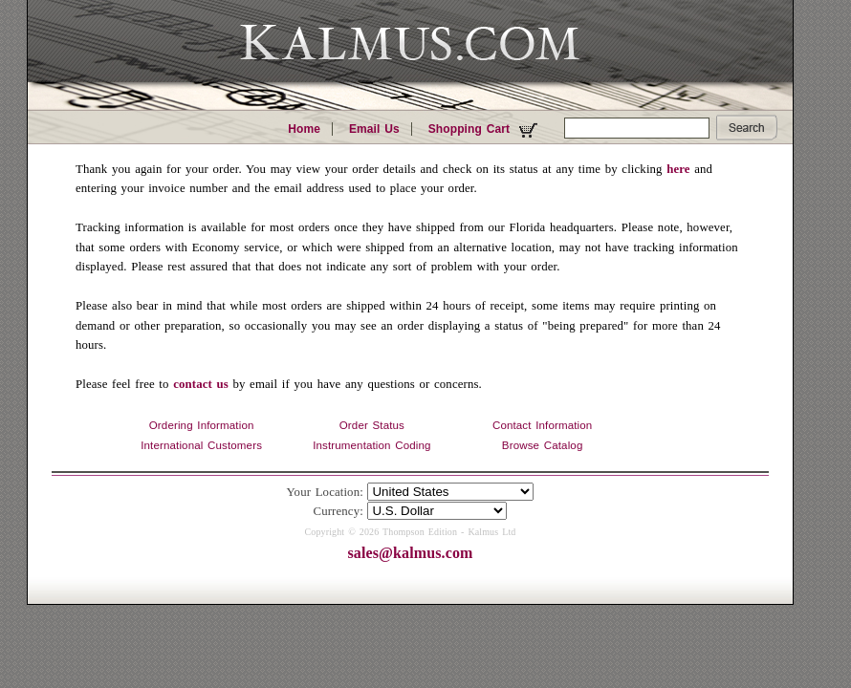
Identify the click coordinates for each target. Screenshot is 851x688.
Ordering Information (201, 425)
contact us (201, 384)
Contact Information (542, 425)
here (677, 169)
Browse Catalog (542, 445)
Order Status (371, 425)
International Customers (201, 445)
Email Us (374, 129)
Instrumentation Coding (371, 445)
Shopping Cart (485, 130)
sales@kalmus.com (409, 553)
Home (304, 129)
